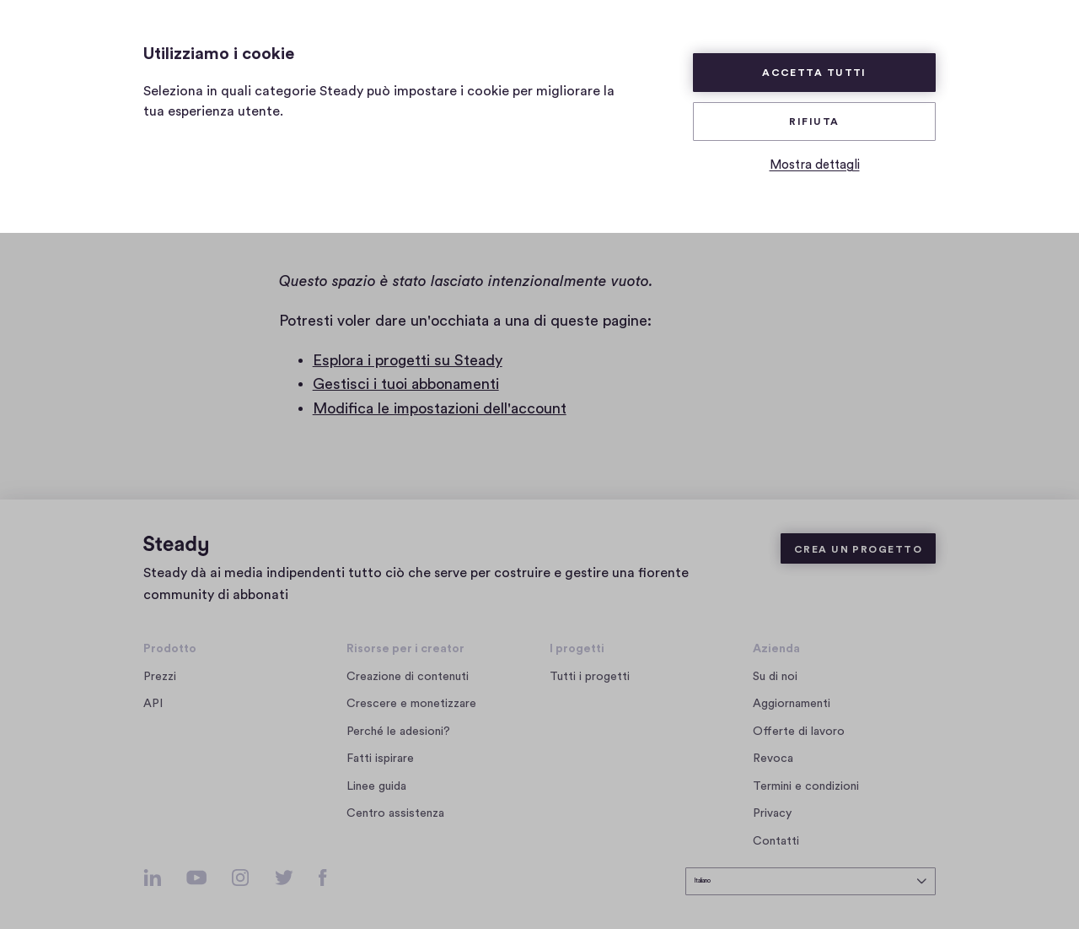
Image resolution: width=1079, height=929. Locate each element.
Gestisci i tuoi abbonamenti (406, 384)
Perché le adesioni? (398, 719)
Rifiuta (814, 121)
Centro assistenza (395, 801)
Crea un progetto (858, 537)
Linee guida (376, 774)
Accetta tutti (814, 73)
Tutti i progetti (590, 664)
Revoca (773, 747)
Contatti (776, 828)
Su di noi (775, 664)
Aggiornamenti (791, 692)
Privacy (772, 801)
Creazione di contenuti (407, 664)
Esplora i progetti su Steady (407, 360)
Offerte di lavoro (802, 719)
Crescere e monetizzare (411, 692)
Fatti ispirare (380, 747)
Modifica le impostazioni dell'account (439, 408)
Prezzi (159, 664)
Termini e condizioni (806, 774)
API (153, 692)
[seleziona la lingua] (810, 875)
